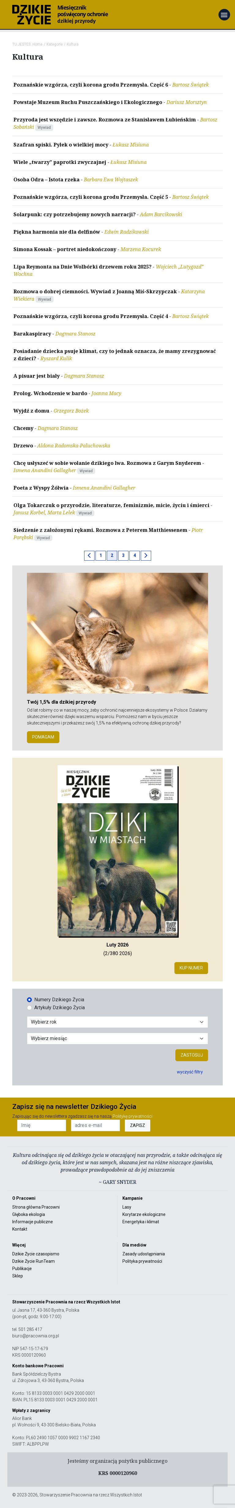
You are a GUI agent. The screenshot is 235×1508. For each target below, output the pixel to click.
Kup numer (191, 967)
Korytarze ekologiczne (144, 1214)
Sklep (17, 1275)
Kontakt (19, 1229)
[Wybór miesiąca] (117, 1038)
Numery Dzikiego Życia (59, 999)
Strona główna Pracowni (36, 1207)
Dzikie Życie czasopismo (35, 1253)
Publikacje (22, 1268)
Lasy (126, 1207)
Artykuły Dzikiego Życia (59, 1007)
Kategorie (55, 44)
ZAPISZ (137, 1125)
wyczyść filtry (190, 1071)
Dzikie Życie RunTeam (33, 1261)
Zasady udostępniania (143, 1253)
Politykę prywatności (132, 1116)
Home (37, 44)
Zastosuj (192, 1055)
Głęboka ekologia (28, 1214)
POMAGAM (43, 737)
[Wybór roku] (117, 1022)
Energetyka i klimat (140, 1221)
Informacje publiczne (32, 1221)
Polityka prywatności (142, 1261)
